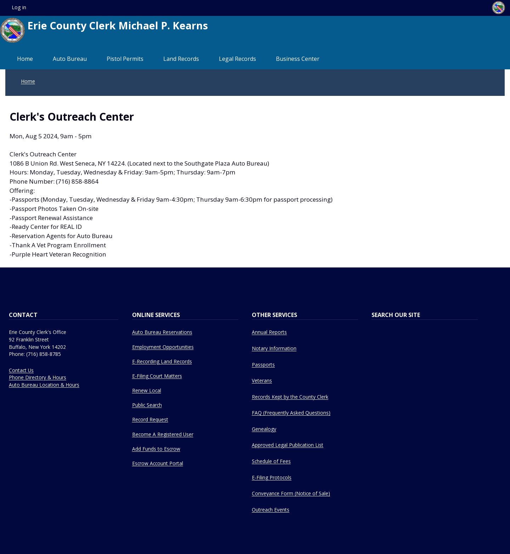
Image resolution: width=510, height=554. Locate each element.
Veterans (262, 380)
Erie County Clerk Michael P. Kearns (104, 30)
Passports (263, 364)
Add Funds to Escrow (156, 448)
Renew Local (146, 390)
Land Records (181, 59)
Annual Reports (269, 332)
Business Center (297, 59)
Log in (19, 7)
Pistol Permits (125, 59)
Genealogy (264, 429)
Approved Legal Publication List (287, 445)
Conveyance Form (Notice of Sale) (291, 493)
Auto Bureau (70, 59)
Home (25, 59)
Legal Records (237, 59)
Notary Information (274, 348)
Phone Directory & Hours (37, 377)
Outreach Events (270, 509)
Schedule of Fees (271, 461)
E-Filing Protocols (271, 477)
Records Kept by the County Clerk (290, 396)
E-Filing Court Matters (157, 376)
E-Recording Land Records (162, 361)
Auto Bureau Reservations (162, 332)
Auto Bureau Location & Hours (44, 384)
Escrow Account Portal (157, 463)
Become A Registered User (162, 434)
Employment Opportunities (163, 347)
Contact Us (21, 370)
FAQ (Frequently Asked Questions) (291, 412)
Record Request (150, 419)
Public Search (147, 405)
